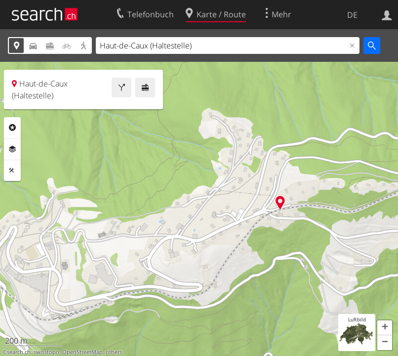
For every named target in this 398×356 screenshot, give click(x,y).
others (114, 352)
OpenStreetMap (82, 352)
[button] (384, 327)
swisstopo (46, 352)
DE (352, 14)
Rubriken (12, 127)
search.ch (19, 352)
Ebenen (12, 149)
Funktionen (12, 170)
